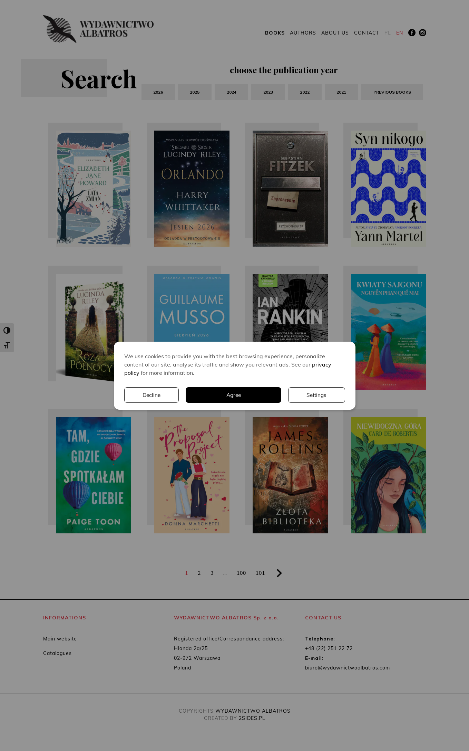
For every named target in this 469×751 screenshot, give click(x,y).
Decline (317, 394)
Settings (254, 394)
